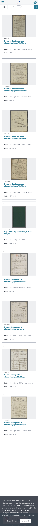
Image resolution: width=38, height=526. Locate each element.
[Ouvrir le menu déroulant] (3, 2)
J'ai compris (25, 521)
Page (14, 7)
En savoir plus (12, 521)
